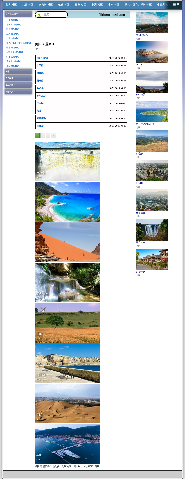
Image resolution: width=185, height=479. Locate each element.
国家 (8, 71)
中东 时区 (113, 4)
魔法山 (40, 80)
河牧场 (40, 73)
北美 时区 (27, 4)
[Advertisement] (82, 30)
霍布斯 (40, 126)
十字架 (40, 65)
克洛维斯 (41, 118)
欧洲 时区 (63, 4)
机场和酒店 (10, 85)
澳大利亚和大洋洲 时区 (138, 4)
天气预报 (9, 78)
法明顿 (40, 103)
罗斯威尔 (41, 95)
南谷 (39, 110)
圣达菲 (40, 88)
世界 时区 (11, 4)
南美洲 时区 (46, 4)
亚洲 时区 (80, 4)
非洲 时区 (97, 4)
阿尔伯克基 (42, 58)
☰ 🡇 (176, 4)
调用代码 (9, 92)
